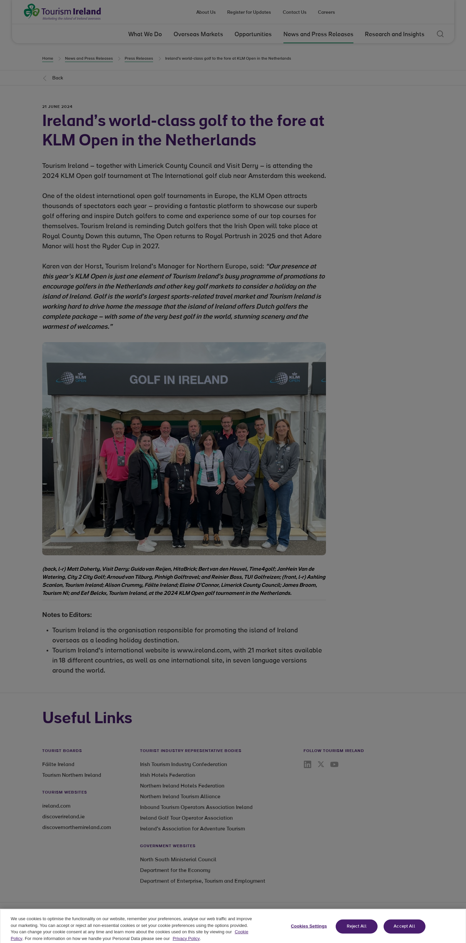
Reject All (356, 930)
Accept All (404, 930)
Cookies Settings (309, 930)
